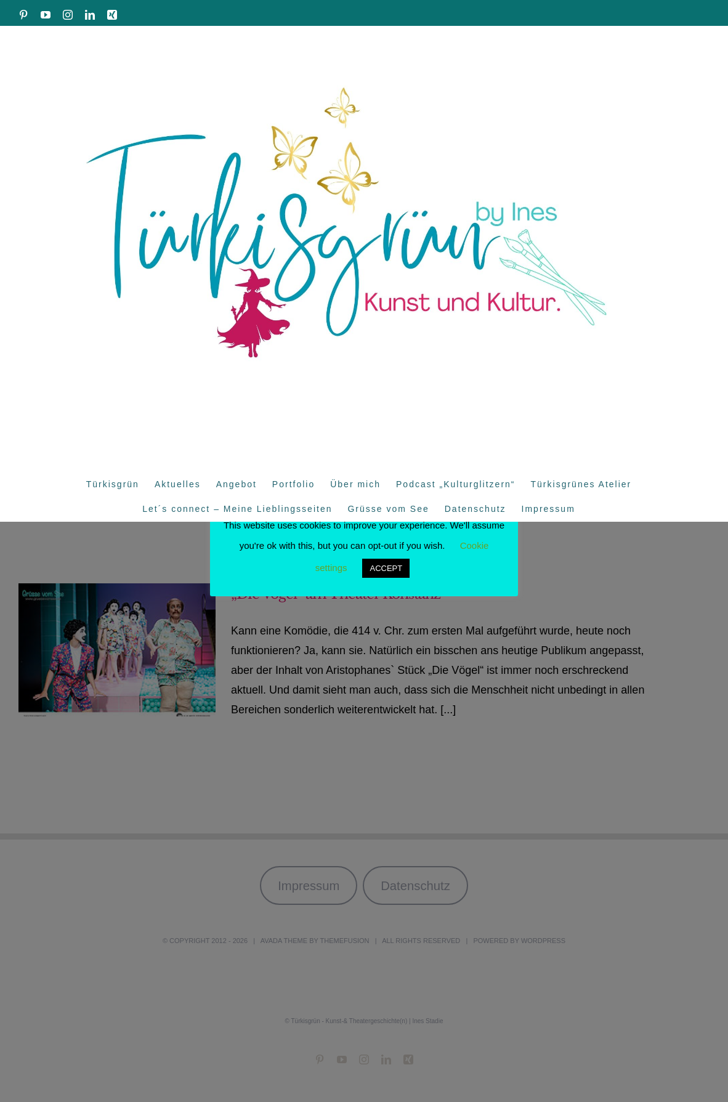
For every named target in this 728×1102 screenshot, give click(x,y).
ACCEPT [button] (386, 568)
